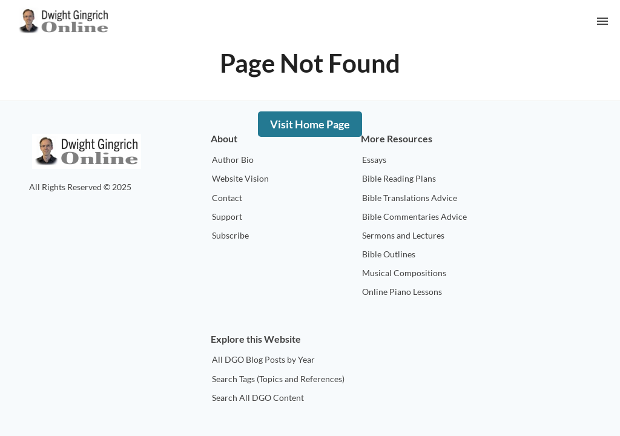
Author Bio (233, 159)
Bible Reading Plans (399, 178)
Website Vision (240, 178)
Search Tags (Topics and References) (278, 379)
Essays (374, 159)
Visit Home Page (310, 124)
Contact (227, 198)
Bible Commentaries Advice (414, 216)
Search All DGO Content (258, 397)
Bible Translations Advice (409, 198)
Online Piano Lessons (402, 291)
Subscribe (230, 235)
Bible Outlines (388, 254)
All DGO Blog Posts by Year (263, 359)
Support (227, 216)
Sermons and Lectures (403, 235)
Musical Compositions (404, 273)
